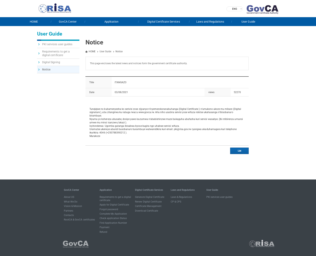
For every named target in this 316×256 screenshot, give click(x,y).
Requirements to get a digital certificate (56, 53)
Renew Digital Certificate (148, 201)
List (239, 150)
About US (69, 197)
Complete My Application (113, 213)
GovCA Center (68, 21)
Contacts (69, 215)
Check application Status (113, 218)
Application (111, 21)
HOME (34, 21)
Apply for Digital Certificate (114, 204)
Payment (104, 227)
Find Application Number (113, 222)
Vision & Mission (73, 206)
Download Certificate (146, 210)
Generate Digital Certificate (149, 197)
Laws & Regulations (181, 197)
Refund (103, 232)
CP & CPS (176, 201)
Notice (46, 69)
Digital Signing (51, 62)
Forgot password (109, 209)
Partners (68, 210)
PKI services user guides (57, 44)
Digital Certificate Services (163, 21)
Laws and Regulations (210, 21)
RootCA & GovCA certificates (79, 219)
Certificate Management (148, 206)
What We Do (70, 201)
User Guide (248, 21)
